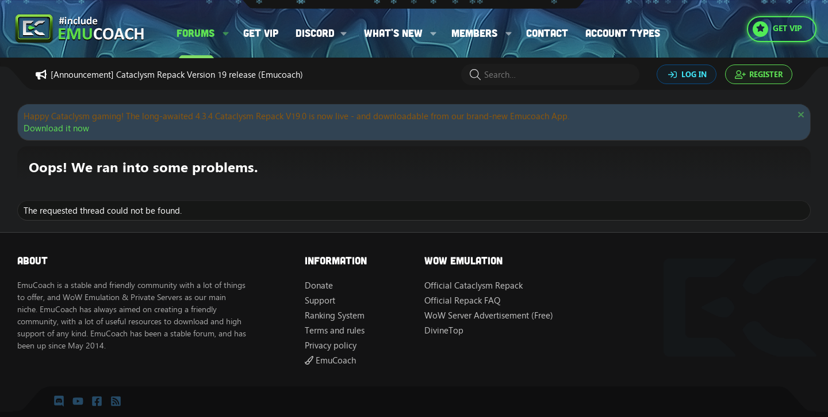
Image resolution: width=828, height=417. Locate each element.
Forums (195, 32)
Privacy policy (330, 345)
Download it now (56, 128)
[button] (226, 33)
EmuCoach (330, 360)
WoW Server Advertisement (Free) (488, 315)
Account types (622, 32)
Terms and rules (335, 330)
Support (320, 300)
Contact (547, 32)
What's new (393, 32)
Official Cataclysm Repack (473, 285)
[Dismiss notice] (799, 116)
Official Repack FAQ (462, 300)
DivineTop (443, 330)
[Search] (550, 74)
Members (474, 32)
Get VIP (260, 32)
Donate (319, 285)
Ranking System (335, 315)
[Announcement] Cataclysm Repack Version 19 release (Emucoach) (177, 75)
